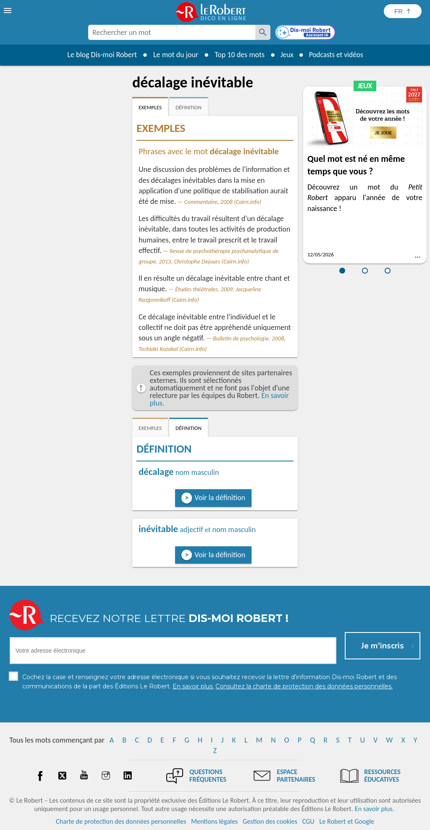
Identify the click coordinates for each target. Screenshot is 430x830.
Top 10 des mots (237, 54)
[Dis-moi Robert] (306, 33)
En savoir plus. (374, 809)
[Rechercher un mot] (262, 32)
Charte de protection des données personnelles (121, 821)
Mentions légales (214, 821)
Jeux (285, 54)
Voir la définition (219, 497)
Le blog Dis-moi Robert (100, 54)
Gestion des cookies (270, 821)
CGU (308, 821)
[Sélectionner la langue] (403, 11)
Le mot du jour (173, 54)
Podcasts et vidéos (337, 54)
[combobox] (171, 32)
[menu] (8, 10)
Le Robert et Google (346, 821)
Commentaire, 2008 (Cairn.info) (222, 202)
